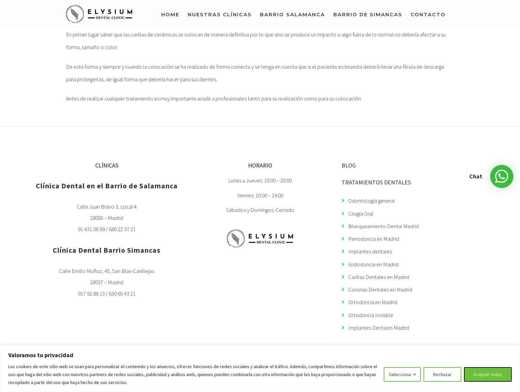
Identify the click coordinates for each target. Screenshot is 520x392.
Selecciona (400, 374)
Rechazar (442, 374)
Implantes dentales (367, 251)
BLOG (349, 165)
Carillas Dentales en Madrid (375, 277)
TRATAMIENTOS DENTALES (376, 182)
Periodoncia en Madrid (370, 238)
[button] (501, 176)
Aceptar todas (488, 374)
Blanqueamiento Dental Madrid (380, 226)
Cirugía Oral (357, 213)
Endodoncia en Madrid (370, 264)
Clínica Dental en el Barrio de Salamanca (107, 185)
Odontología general (368, 200)
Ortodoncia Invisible (367, 315)
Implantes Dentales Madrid (375, 327)
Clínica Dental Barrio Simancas (107, 250)
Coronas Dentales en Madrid (377, 289)
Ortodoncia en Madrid (369, 302)
